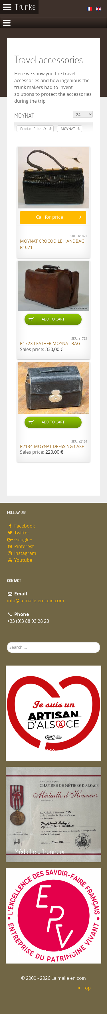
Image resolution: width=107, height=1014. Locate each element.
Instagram (21, 553)
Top (83, 988)
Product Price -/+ (33, 129)
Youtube (19, 560)
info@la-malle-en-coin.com (35, 600)
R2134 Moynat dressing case (52, 446)
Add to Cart (53, 319)
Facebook (21, 526)
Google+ (19, 539)
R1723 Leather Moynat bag (50, 343)
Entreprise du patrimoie (45, 952)
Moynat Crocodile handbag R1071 (52, 244)
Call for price (49, 217)
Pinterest (20, 546)
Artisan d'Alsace (34, 750)
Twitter (18, 533)
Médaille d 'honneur (39, 851)
